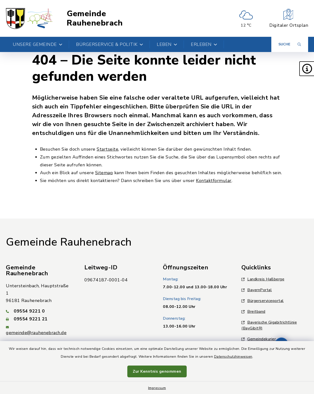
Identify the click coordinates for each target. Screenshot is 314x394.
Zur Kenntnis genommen (157, 371)
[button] (306, 68)
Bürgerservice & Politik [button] (109, 44)
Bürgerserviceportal (262, 300)
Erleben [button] (204, 44)
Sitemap (104, 173)
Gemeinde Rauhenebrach (95, 18)
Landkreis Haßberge (262, 279)
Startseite (107, 149)
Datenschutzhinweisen (233, 356)
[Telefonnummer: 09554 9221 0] (39, 311)
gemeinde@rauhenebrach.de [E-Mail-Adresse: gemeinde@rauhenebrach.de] (36, 333)
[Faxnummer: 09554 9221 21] (39, 319)
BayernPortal (256, 290)
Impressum (157, 388)
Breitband (253, 311)
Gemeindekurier (258, 339)
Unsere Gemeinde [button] (37, 44)
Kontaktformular (214, 181)
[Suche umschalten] (289, 44)
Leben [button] (167, 44)
